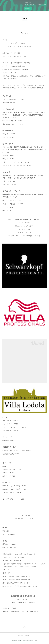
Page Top (24, 627)
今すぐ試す (27, 8)
